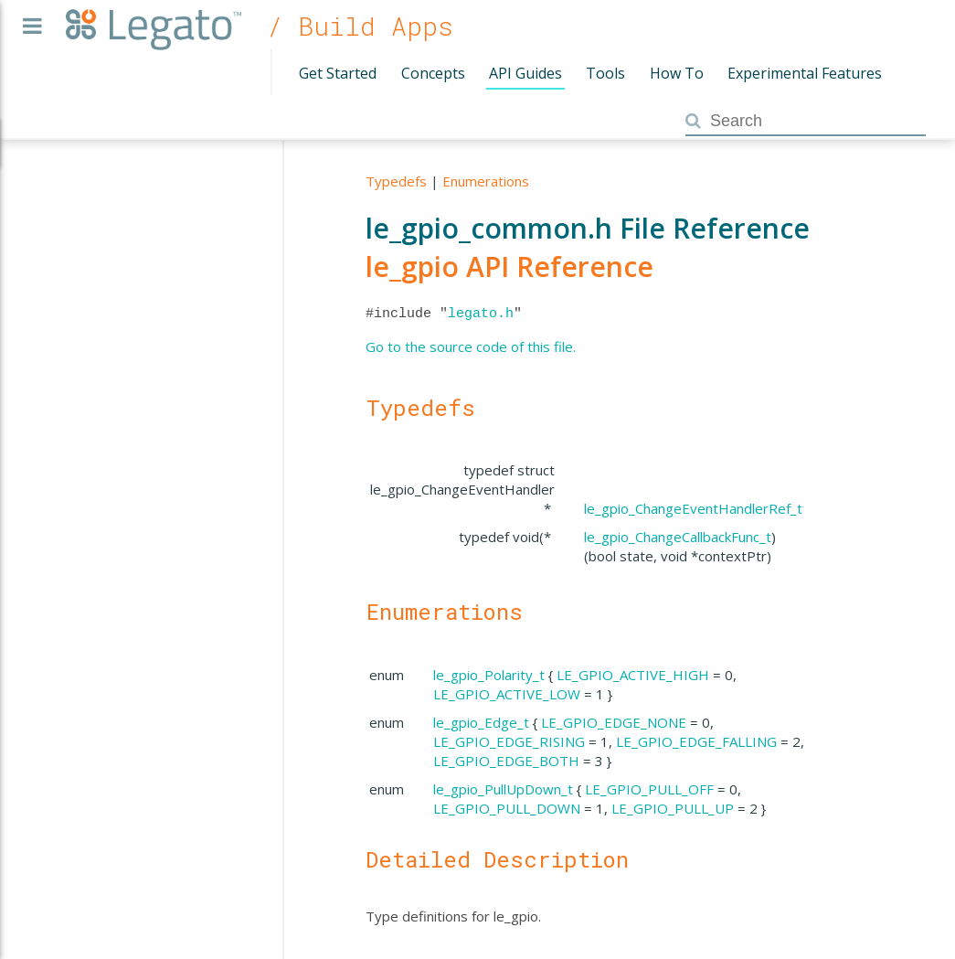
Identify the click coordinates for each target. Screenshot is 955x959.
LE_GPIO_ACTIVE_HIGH (633, 675)
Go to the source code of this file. (471, 346)
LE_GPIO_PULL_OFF (649, 789)
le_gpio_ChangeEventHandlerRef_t (693, 508)
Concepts (433, 73)
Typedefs (396, 181)
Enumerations (485, 181)
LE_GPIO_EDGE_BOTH (506, 760)
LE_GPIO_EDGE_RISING (509, 741)
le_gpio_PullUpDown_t (503, 789)
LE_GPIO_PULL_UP (672, 808)
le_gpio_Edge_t (481, 722)
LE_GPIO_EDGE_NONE (613, 722)
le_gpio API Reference (509, 266)
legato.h (481, 313)
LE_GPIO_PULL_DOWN (506, 808)
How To (677, 73)
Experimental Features (804, 73)
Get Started (338, 73)
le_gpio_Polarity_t (489, 675)
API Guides (525, 73)
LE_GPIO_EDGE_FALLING (696, 741)
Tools (605, 73)
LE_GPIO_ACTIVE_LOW (506, 694)
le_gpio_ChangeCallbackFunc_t (677, 536)
